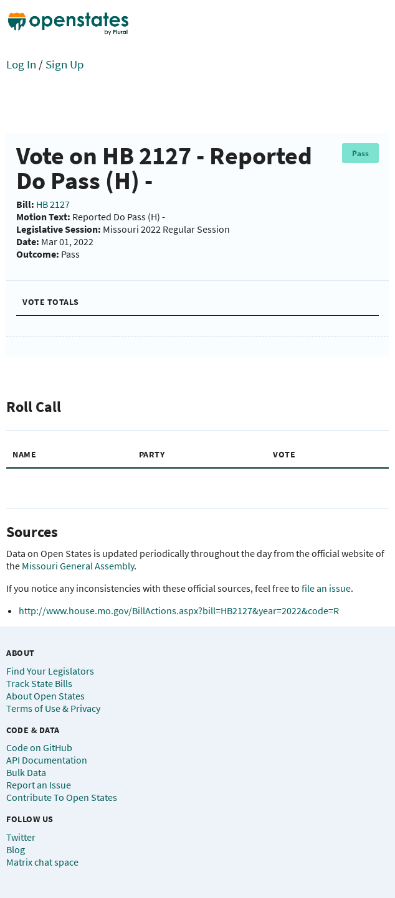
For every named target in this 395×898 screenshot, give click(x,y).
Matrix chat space (42, 862)
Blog (15, 849)
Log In (21, 64)
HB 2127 (53, 204)
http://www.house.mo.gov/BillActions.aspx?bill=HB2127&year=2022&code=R (179, 610)
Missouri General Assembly (78, 565)
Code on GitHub (39, 747)
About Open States (45, 696)
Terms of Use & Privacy (53, 708)
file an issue (326, 588)
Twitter (21, 837)
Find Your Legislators (50, 671)
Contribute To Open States (61, 797)
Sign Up (64, 64)
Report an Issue (38, 785)
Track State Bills (39, 683)
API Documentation (46, 760)
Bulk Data (26, 772)
